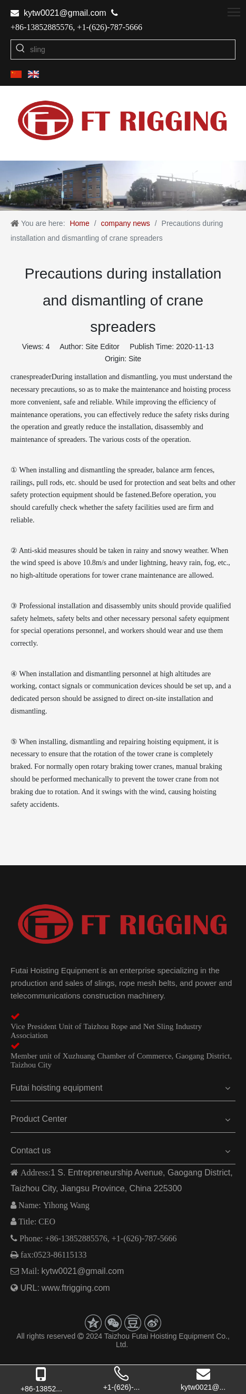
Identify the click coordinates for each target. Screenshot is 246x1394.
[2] (123, 186)
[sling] (132, 49)
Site (135, 358)
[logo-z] (123, 924)
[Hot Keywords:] (20, 49)
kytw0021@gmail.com (65, 12)
